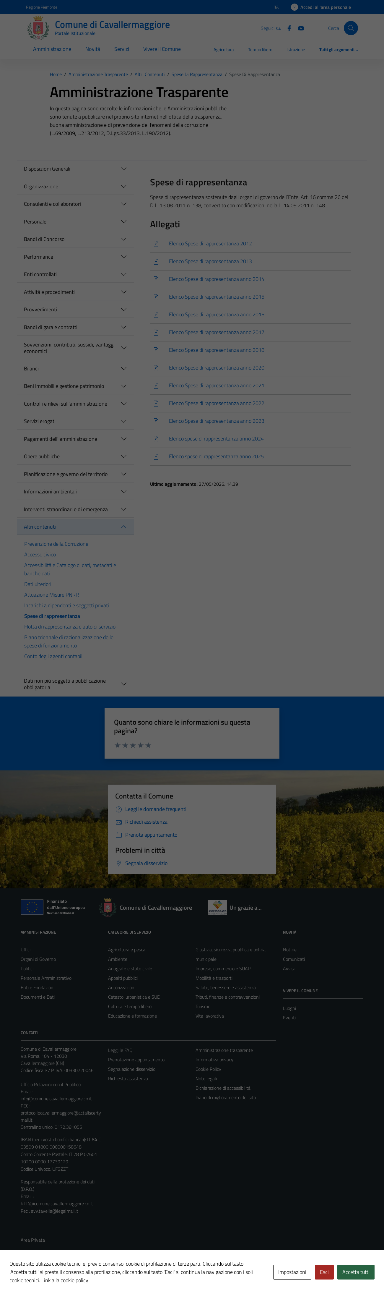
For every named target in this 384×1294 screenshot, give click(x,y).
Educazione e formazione (132, 1015)
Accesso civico (40, 554)
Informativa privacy (214, 1059)
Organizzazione (41, 186)
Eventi (289, 1017)
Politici (27, 968)
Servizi (121, 49)
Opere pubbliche (42, 456)
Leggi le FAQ (120, 1050)
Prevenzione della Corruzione (56, 544)
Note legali (206, 1078)
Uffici (25, 949)
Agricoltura (224, 49)
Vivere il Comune (162, 49)
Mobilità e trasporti (214, 978)
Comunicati (294, 959)
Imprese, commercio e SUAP (223, 968)
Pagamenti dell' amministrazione (60, 439)
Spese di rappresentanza (52, 616)
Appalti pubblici (123, 978)
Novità (92, 49)
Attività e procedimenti (49, 292)
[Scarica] (250, 244)
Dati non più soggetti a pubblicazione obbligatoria (65, 684)
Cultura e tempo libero (130, 1006)
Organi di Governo (38, 959)
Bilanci (31, 369)
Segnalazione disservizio (131, 1069)
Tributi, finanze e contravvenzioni (228, 996)
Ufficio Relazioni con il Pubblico (51, 1084)
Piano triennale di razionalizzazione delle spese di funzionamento (68, 641)
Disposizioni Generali (47, 169)
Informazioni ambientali (50, 491)
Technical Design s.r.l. (60, 1276)
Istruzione (296, 49)
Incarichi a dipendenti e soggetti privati (66, 605)
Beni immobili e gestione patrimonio (64, 386)
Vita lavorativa (210, 1015)
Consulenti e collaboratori (52, 204)
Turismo (203, 1006)
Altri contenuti (40, 527)
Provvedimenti (40, 309)
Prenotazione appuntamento (136, 1059)
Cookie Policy (208, 1069)
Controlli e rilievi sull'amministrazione (65, 404)
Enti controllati (40, 274)
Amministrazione (52, 49)
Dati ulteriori (37, 584)
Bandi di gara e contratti (50, 327)
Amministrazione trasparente (224, 1050)
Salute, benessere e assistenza (226, 987)
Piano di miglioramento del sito (226, 1097)
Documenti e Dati (38, 996)
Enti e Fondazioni (37, 987)
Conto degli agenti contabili (54, 656)
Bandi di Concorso (44, 239)
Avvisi (288, 968)
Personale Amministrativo (46, 978)
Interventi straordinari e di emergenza (66, 509)
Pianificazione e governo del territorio (66, 474)
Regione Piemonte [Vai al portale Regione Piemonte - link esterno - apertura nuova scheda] (41, 7)
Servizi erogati (40, 421)
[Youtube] (299, 27)
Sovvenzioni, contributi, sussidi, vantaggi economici (69, 348)
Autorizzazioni (121, 987)
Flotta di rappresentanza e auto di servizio (69, 627)
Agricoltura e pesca (126, 949)
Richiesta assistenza (128, 1078)
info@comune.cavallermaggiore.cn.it (56, 1098)
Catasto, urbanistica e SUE (134, 996)
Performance (38, 257)
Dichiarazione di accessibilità (223, 1087)
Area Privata (33, 1239)
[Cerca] (351, 28)
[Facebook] (287, 27)
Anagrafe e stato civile (130, 968)
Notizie (290, 949)
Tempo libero (260, 49)
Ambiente (117, 959)
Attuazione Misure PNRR (51, 595)
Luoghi (289, 1008)
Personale (35, 222)
